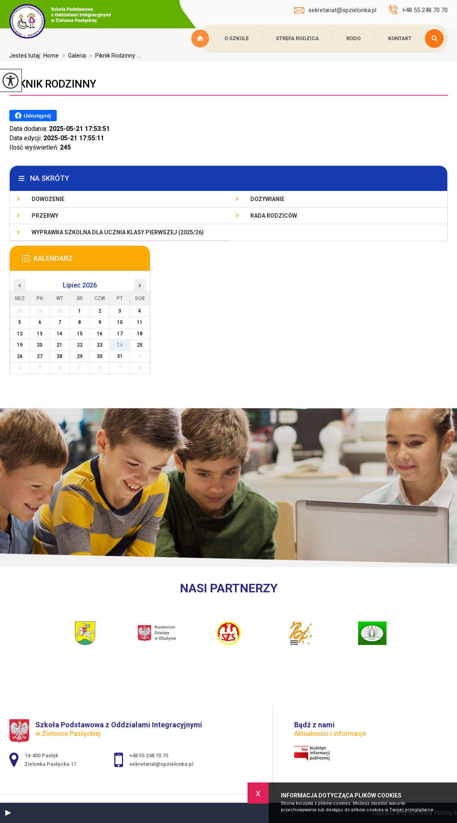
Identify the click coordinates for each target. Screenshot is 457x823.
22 (80, 345)
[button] (8, 813)
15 (80, 333)
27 (40, 356)
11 (140, 322)
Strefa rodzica (297, 38)
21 (59, 345)
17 (120, 333)
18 (140, 333)
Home (51, 55)
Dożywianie (267, 199)
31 (120, 356)
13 (40, 333)
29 (80, 356)
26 (20, 356)
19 (20, 345)
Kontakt (400, 38)
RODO (353, 38)
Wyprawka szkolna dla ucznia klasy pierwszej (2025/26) (118, 232)
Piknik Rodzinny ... (113, 55)
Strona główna (201, 38)
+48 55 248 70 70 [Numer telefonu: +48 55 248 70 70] (148, 755)
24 (120, 345)
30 (100, 356)
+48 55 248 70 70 (418, 9)
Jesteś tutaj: (26, 55)
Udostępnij (33, 115)
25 (140, 345)
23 (100, 345)
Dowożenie (48, 199)
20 (40, 345)
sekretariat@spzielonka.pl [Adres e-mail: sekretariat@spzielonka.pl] (161, 764)
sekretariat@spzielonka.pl (335, 10)
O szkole (236, 38)
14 (59, 333)
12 (20, 333)
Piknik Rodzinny (52, 84)
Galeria (72, 55)
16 (100, 333)
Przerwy (45, 215)
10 (120, 322)
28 (59, 356)
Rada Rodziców (273, 215)
